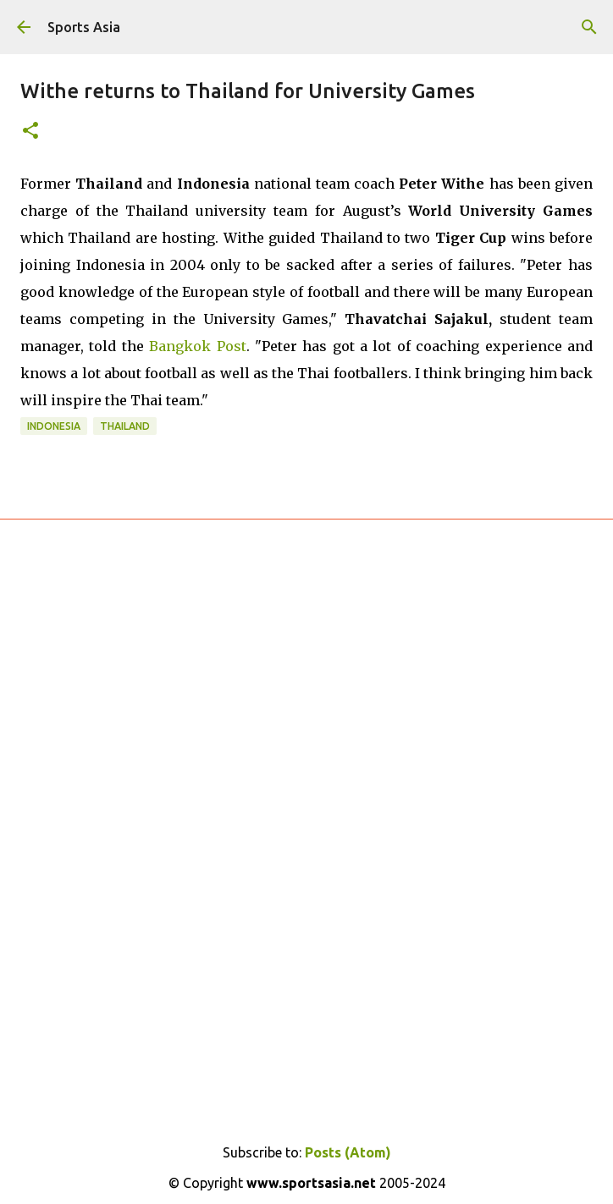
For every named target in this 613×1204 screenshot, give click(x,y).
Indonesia (53, 426)
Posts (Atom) (348, 1152)
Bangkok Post (197, 346)
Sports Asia (83, 27)
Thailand (125, 426)
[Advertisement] (306, 731)
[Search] (589, 27)
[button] (30, 131)
